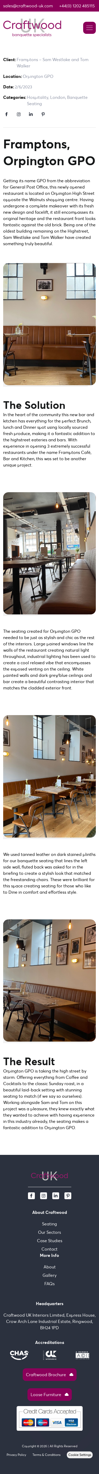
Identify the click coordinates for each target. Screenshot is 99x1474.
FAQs (49, 1283)
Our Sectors (49, 1232)
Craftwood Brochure (49, 1374)
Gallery (49, 1275)
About (50, 1266)
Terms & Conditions (46, 1455)
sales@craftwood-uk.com (28, 5)
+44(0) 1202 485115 (77, 5)
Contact (49, 1249)
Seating (49, 1223)
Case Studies (49, 1240)
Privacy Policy (16, 1455)
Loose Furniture (50, 1394)
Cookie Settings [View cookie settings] (79, 1455)
